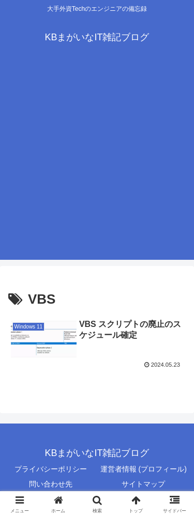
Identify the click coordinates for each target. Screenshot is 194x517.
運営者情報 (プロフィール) (143, 469)
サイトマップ (143, 484)
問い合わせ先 (50, 484)
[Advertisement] (97, 163)
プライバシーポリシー (50, 469)
